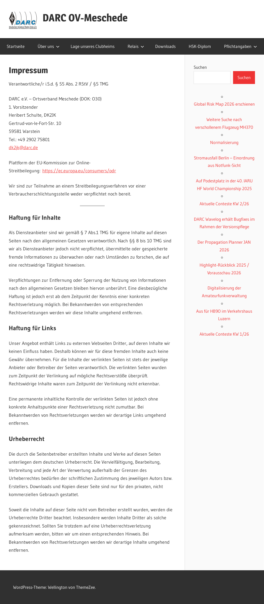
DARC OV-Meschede (85, 17)
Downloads (165, 46)
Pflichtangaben (240, 46)
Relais (136, 46)
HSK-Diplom (200, 46)
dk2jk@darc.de (23, 147)
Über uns (49, 46)
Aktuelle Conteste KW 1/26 (224, 334)
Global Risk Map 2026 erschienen (224, 104)
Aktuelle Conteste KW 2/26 (224, 203)
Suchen (200, 67)
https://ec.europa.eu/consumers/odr (79, 171)
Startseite (15, 46)
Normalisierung (224, 142)
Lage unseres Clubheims (92, 46)
